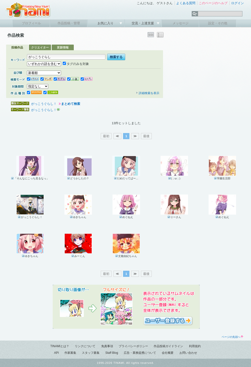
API (56, 353)
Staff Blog (111, 353)
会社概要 (168, 353)
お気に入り (106, 23)
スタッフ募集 (91, 353)
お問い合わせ (188, 353)
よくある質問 (185, 3)
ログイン (237, 3)
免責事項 (107, 346)
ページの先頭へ (232, 336)
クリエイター (40, 47)
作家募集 (70, 353)
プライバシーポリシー (133, 346)
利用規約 (195, 346)
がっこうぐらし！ (44, 104)
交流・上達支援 (143, 23)
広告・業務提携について (140, 353)
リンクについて (85, 346)
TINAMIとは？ (59, 346)
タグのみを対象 (76, 64)
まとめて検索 (70, 104)
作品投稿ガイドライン (168, 346)
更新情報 (63, 47)
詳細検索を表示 (147, 93)
